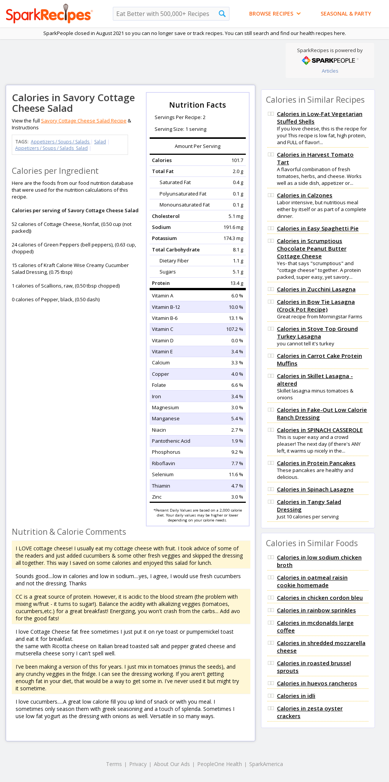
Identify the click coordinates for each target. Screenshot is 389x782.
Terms (114, 764)
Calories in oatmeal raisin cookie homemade (312, 581)
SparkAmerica (266, 764)
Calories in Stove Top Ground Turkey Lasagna (317, 332)
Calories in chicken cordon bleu (320, 597)
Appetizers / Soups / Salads (60, 141)
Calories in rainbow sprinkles (316, 610)
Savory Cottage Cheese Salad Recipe (84, 120)
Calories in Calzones (304, 195)
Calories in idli (296, 695)
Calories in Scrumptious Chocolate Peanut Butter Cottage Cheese (311, 248)
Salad (100, 141)
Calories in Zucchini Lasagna (316, 289)
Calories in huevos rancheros (317, 683)
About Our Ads (172, 764)
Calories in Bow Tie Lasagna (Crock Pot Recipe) (316, 305)
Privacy (138, 764)
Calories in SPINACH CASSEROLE (320, 430)
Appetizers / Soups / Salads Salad (51, 148)
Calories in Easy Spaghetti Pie (318, 228)
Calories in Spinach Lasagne (315, 489)
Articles (330, 70)
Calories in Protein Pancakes (316, 463)
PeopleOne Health (219, 764)
